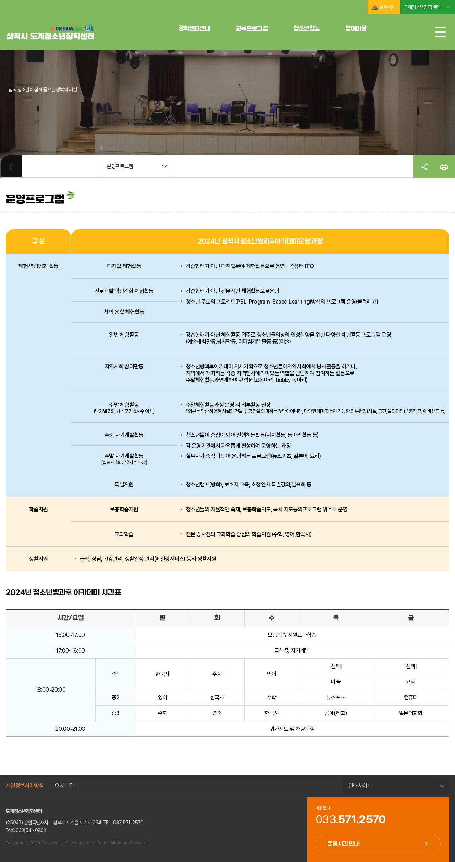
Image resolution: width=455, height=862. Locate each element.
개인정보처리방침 (24, 785)
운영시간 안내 (343, 844)
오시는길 (64, 785)
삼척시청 (387, 7)
